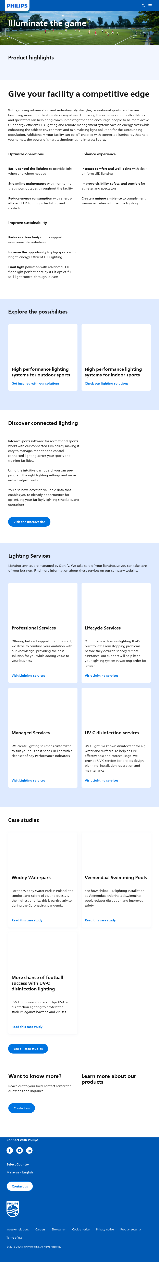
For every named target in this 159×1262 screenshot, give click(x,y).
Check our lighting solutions (106, 383)
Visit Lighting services (28, 675)
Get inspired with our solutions (36, 383)
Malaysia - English (20, 1172)
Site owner (59, 1229)
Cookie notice (81, 1229)
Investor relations (18, 1229)
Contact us (20, 1186)
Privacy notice (105, 1229)
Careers (40, 1229)
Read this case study (27, 920)
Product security (130, 1229)
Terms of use (15, 1237)
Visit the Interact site (29, 522)
